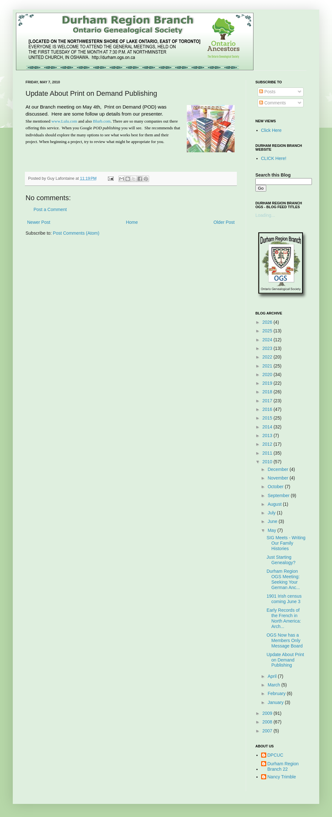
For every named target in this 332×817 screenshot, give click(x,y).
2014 (268, 426)
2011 (268, 453)
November (278, 477)
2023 (268, 348)
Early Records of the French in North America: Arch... (284, 618)
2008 (268, 721)
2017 (268, 400)
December (278, 469)
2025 (268, 330)
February (277, 693)
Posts (267, 91)
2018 (268, 391)
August (275, 504)
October (276, 486)
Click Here (271, 130)
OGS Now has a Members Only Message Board (285, 640)
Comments (272, 102)
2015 (268, 417)
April (273, 676)
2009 (268, 713)
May (272, 530)
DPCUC (275, 755)
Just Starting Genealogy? (281, 560)
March (274, 684)
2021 (268, 365)
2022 (268, 356)
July (272, 512)
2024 (268, 339)
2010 (268, 461)
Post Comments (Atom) (76, 233)
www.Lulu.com (64, 121)
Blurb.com (101, 121)
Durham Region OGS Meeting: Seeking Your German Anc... (283, 579)
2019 (268, 383)
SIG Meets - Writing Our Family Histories (286, 543)
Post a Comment (50, 209)
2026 (268, 322)
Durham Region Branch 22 (283, 766)
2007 (268, 730)
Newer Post (38, 222)
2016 (268, 409)
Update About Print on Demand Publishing (285, 660)
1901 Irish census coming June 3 (284, 599)
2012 (268, 444)
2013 (268, 435)
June (273, 521)
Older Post (224, 222)
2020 (268, 374)
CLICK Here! (273, 158)
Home (132, 222)
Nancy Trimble (282, 776)
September (279, 495)
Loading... (265, 215)
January (276, 702)
